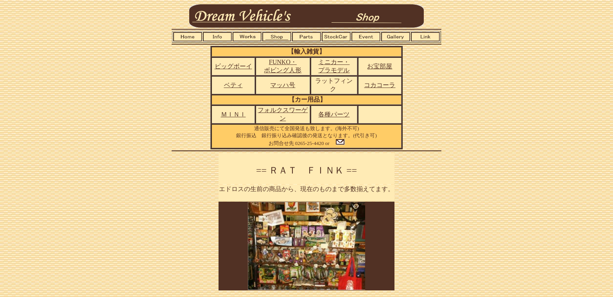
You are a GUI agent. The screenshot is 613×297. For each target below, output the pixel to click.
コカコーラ (379, 85)
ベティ (233, 85)
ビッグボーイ (233, 66)
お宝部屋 (379, 66)
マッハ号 (282, 85)
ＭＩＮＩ (233, 114)
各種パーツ (334, 114)
